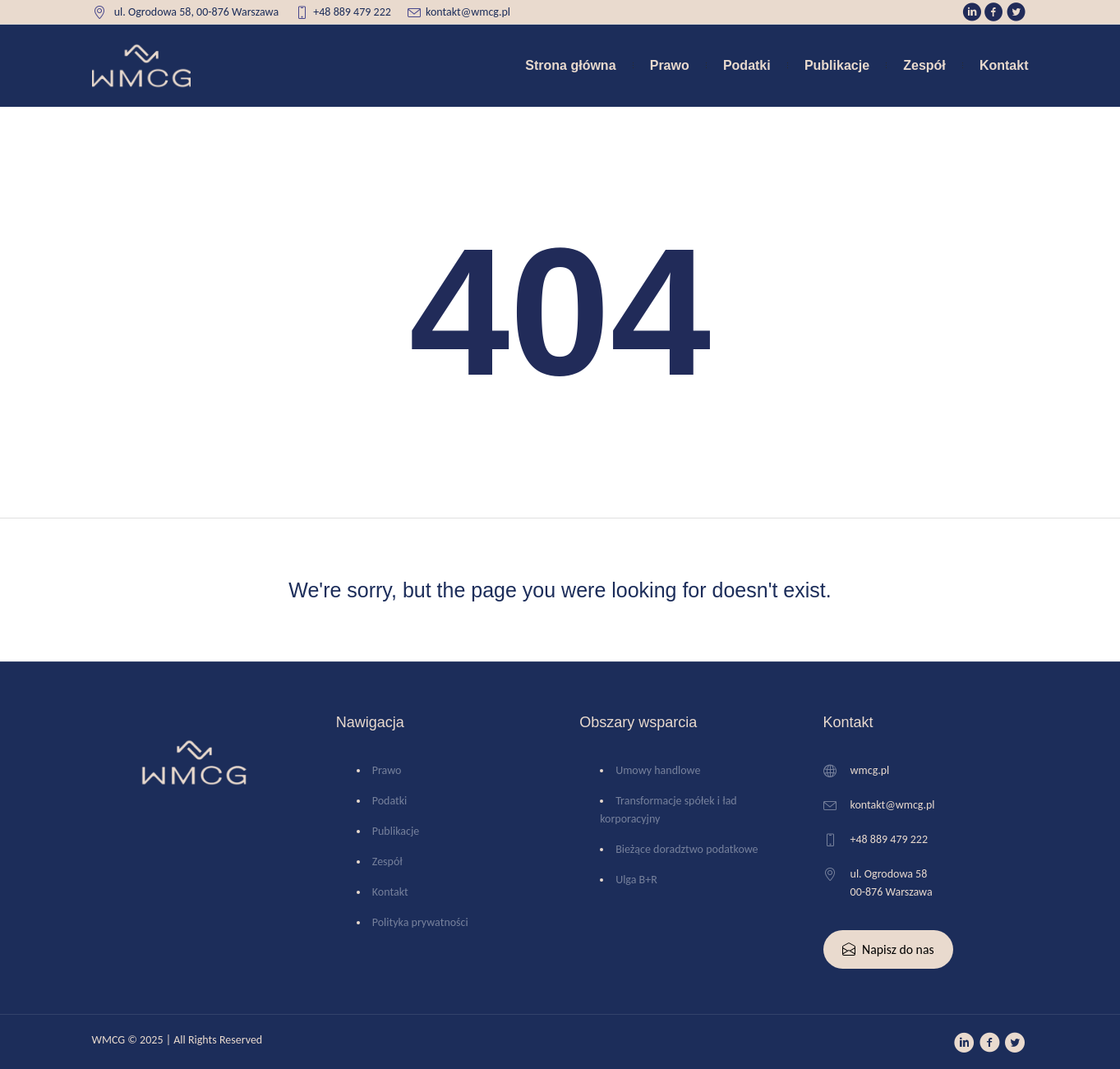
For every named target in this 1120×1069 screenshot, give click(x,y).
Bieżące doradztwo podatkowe (686, 849)
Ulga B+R (636, 880)
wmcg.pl (870, 770)
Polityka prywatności (420, 922)
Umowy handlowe (657, 770)
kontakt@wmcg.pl (468, 12)
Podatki (390, 801)
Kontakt (390, 892)
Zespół (387, 862)
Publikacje (395, 831)
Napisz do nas (888, 949)
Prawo (387, 770)
